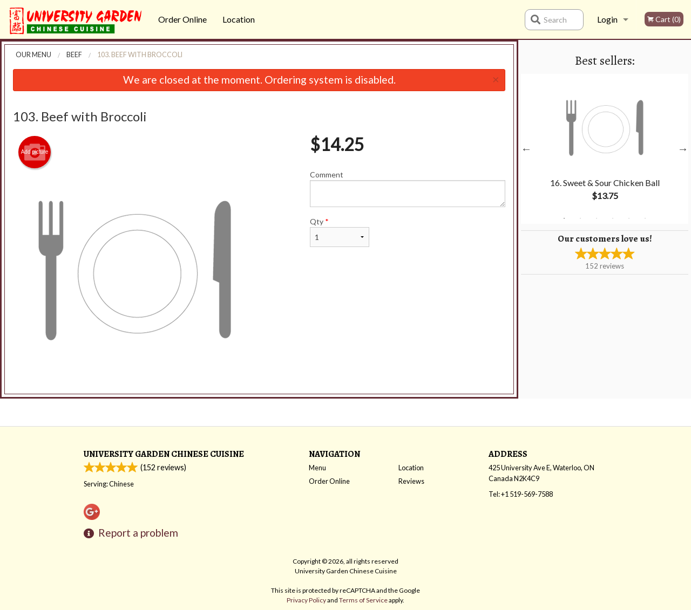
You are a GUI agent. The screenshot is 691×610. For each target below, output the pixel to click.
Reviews (411, 481)
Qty (339, 232)
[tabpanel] (605, 149)
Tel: (521, 494)
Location (238, 19)
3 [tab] (596, 218)
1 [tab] (564, 218)
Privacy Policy (306, 600)
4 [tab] (612, 218)
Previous (526, 148)
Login (607, 19)
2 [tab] (580, 218)
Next (683, 148)
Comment (408, 188)
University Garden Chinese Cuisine (164, 454)
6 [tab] (645, 218)
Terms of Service (363, 600)
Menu (317, 467)
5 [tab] (629, 218)
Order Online (182, 19)
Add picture (35, 152)
